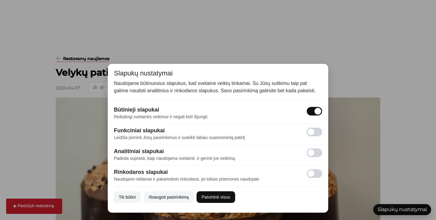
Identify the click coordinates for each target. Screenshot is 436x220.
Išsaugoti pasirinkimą (169, 197)
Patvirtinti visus (215, 197)
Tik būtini (127, 197)
